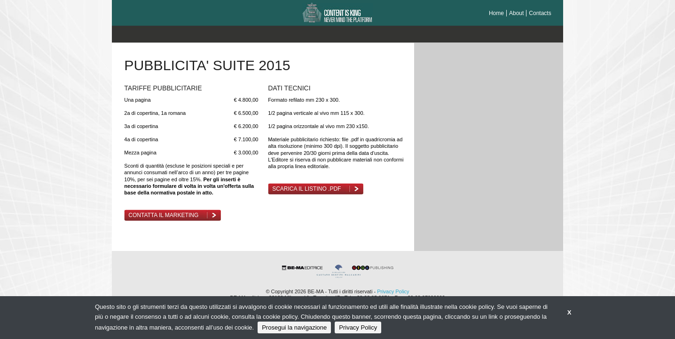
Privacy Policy (393, 291)
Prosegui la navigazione (294, 327)
